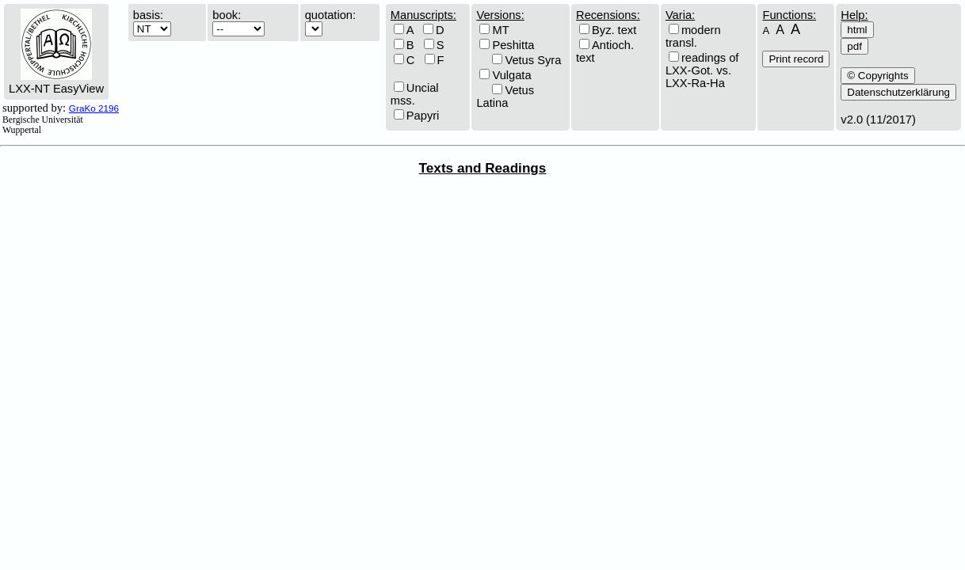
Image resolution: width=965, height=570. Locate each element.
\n (238, 28)
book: (226, 15)
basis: (148, 15)
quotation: (330, 15)
